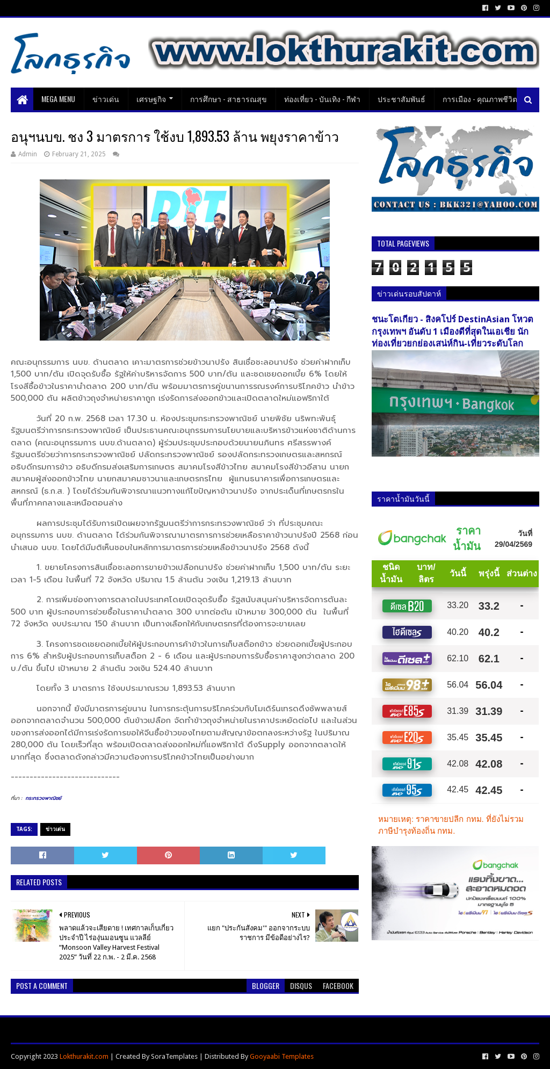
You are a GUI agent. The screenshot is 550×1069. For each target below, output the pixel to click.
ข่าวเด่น (105, 98)
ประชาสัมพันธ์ (401, 98)
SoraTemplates (174, 1056)
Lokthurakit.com (84, 1056)
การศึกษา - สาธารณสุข (228, 98)
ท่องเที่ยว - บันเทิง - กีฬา (322, 98)
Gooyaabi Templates (282, 1056)
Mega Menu (58, 98)
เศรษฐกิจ (151, 98)
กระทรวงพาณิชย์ (43, 798)
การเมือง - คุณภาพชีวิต (480, 98)
